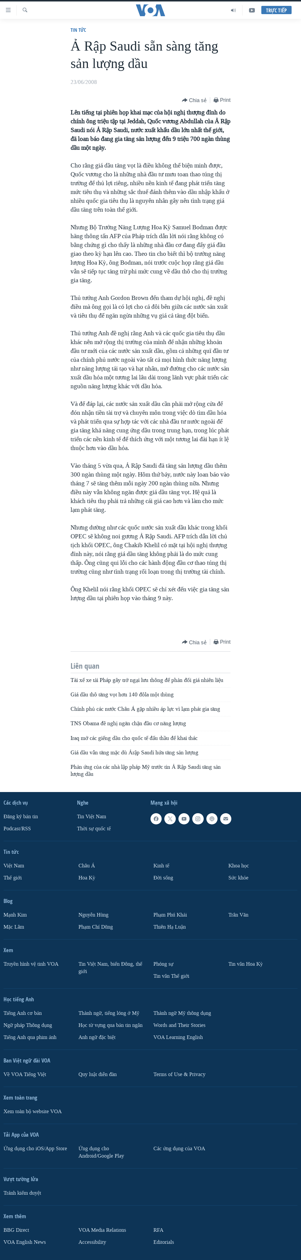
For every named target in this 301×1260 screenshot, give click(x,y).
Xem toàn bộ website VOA (33, 1111)
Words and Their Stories (179, 1025)
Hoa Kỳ (86, 877)
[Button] (194, 100)
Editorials (163, 1242)
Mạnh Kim (15, 915)
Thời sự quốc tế (94, 828)
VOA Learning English (178, 1037)
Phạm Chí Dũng (95, 927)
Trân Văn (238, 915)
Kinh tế (161, 865)
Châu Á (86, 865)
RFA (158, 1229)
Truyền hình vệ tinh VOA (31, 964)
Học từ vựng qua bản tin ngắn (110, 1025)
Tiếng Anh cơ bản (23, 1013)
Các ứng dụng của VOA (179, 1148)
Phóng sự (163, 964)
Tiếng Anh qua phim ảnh (30, 1037)
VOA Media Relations (102, 1229)
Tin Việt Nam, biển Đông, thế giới (110, 968)
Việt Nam (14, 865)
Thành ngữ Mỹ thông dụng (182, 1013)
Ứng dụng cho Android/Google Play (101, 1152)
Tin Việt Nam (91, 816)
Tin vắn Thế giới (171, 976)
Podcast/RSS (17, 828)
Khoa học (238, 865)
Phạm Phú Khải (170, 915)
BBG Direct (16, 1229)
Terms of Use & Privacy (179, 1074)
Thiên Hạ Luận (169, 927)
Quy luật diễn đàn (97, 1074)
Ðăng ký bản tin (21, 816)
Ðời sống (163, 877)
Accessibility (92, 1242)
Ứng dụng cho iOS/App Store (35, 1148)
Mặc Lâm (14, 927)
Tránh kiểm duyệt (22, 1192)
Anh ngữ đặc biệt (97, 1037)
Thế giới (13, 877)
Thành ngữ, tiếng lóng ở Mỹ (108, 1013)
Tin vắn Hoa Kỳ (245, 964)
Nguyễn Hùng (93, 915)
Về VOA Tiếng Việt (25, 1074)
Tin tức (78, 29)
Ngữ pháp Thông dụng (28, 1025)
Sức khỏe (238, 877)
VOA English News (25, 1242)
